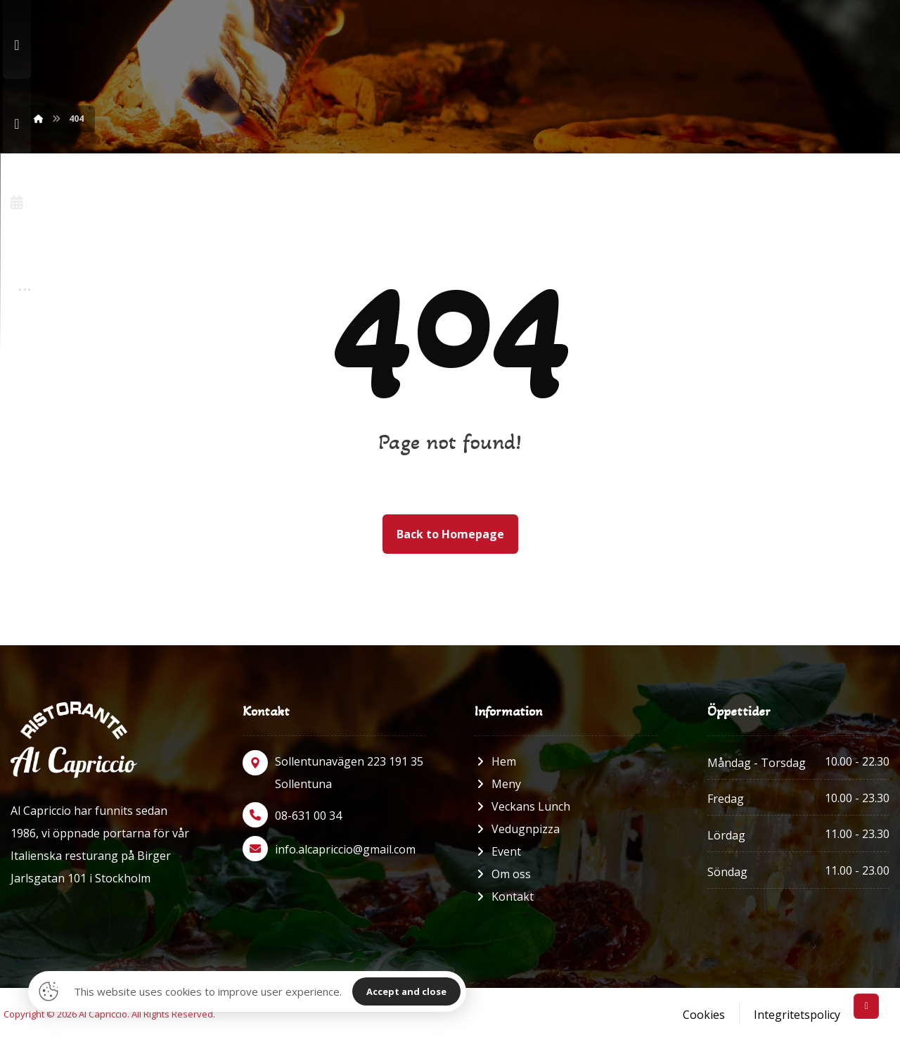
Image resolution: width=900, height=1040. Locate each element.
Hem (495, 761)
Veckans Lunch (522, 806)
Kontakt (504, 896)
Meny (498, 784)
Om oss (503, 874)
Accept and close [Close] (406, 991)
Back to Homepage (450, 534)
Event (498, 851)
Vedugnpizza (517, 829)
